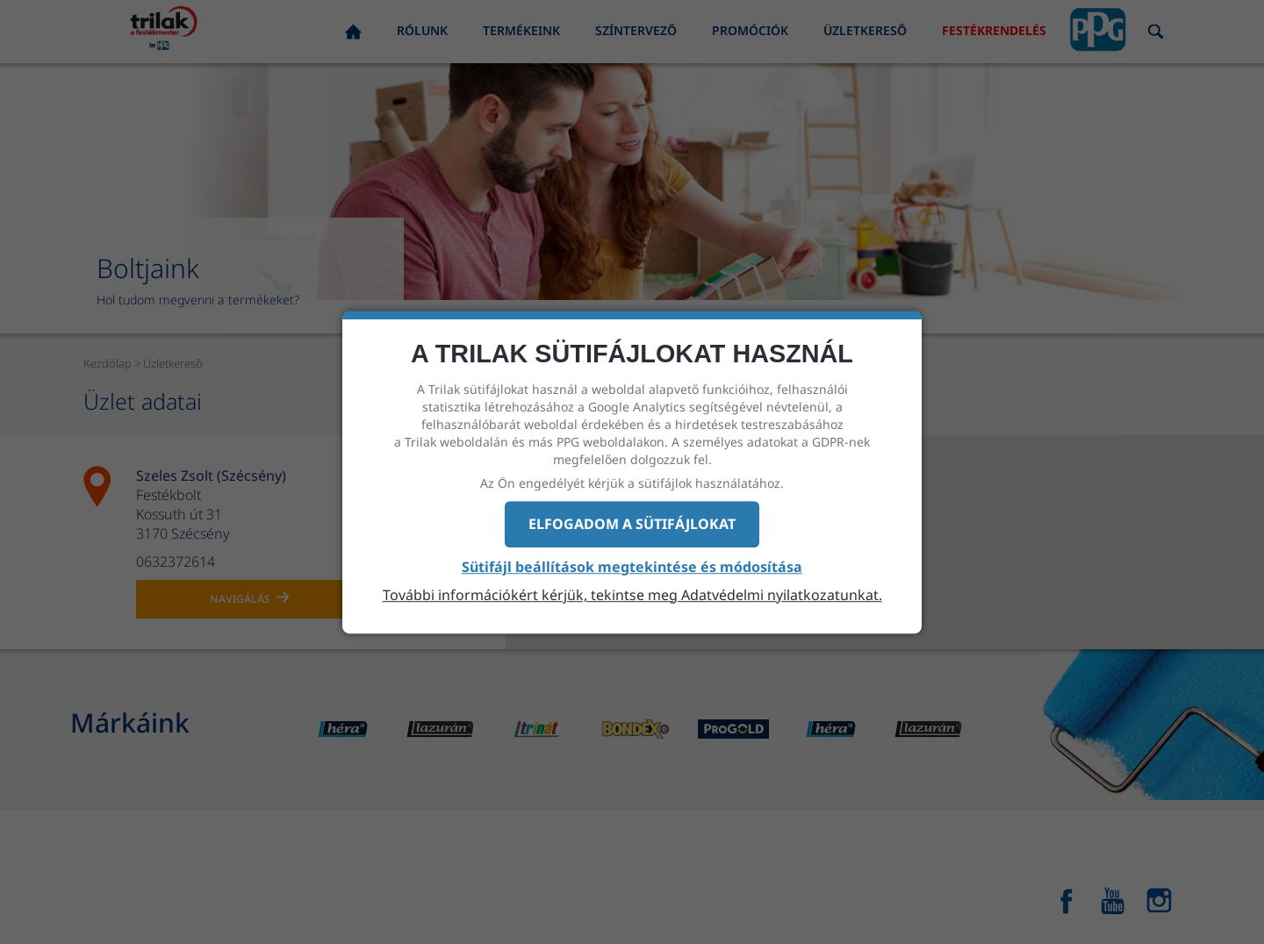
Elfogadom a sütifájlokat (632, 523)
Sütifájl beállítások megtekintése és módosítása (632, 566)
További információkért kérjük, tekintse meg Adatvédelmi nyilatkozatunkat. (632, 594)
